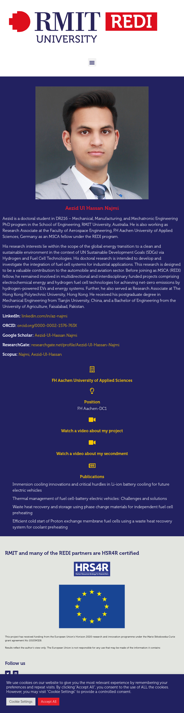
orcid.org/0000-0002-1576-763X (47, 325)
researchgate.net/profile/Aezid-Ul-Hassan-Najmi (75, 344)
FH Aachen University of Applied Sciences (92, 380)
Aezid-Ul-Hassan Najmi (56, 335)
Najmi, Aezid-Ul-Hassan (40, 354)
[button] (92, 62)
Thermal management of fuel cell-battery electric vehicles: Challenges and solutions (90, 498)
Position (92, 402)
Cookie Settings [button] (20, 701)
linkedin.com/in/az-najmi (44, 316)
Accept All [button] (48, 701)
